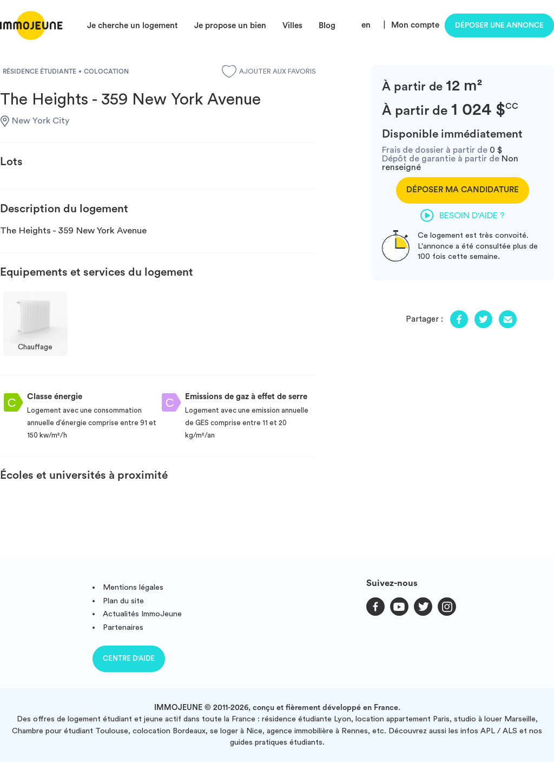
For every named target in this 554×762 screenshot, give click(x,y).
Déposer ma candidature (462, 190)
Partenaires (123, 627)
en (366, 25)
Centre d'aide (129, 658)
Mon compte (415, 25)
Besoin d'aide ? (462, 215)
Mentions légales (133, 587)
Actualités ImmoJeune (142, 614)
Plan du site (123, 601)
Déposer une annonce (499, 25)
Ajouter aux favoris (269, 71)
